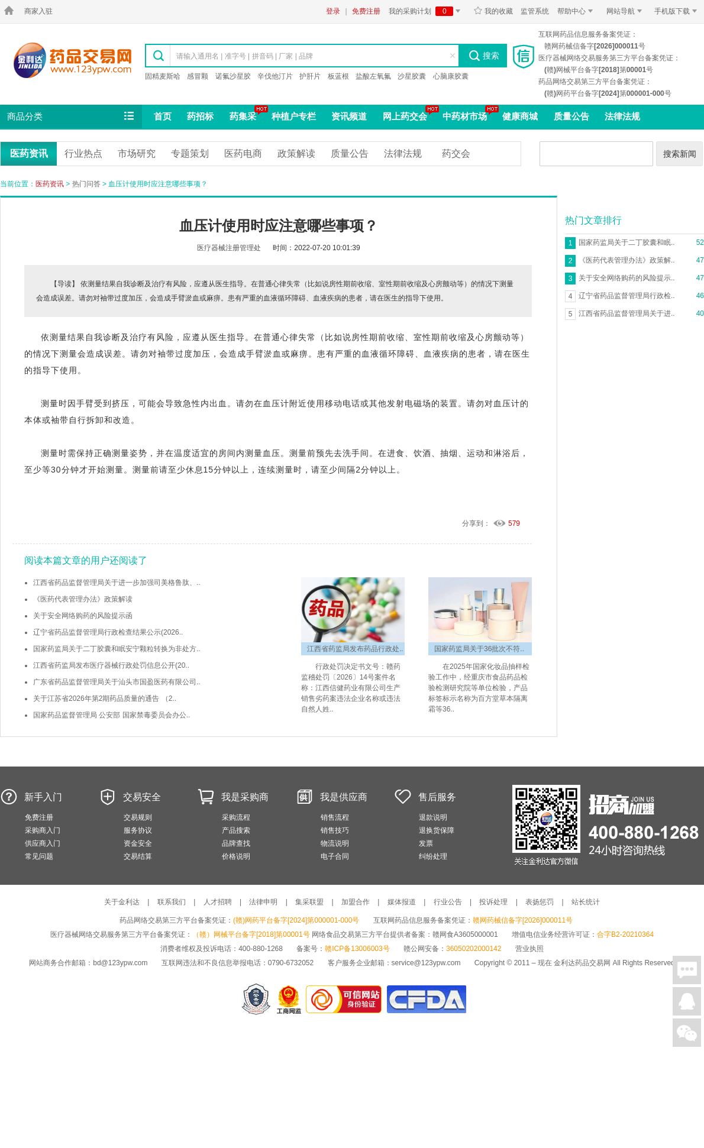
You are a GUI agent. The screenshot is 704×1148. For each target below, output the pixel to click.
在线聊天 (687, 970)
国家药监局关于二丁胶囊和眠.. (627, 242)
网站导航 (626, 11)
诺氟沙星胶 (233, 76)
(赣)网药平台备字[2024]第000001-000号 (296, 920)
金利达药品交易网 (72, 60)
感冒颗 (197, 76)
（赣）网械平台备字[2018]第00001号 (251, 934)
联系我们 (171, 902)
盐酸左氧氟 (373, 76)
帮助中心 (577, 11)
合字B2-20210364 (625, 934)
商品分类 (71, 116)
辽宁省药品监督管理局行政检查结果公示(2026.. (108, 632)
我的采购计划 (426, 11)
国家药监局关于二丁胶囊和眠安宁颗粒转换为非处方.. (117, 649)
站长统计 (585, 902)
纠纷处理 (433, 856)
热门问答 (86, 184)
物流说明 (335, 843)
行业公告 (448, 902)
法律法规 (622, 116)
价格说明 (236, 856)
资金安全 (138, 843)
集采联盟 (309, 902)
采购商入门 (42, 830)
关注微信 (687, 1032)
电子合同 (335, 856)
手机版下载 (677, 11)
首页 (163, 116)
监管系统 (535, 11)
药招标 (200, 116)
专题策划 (190, 153)
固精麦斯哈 (162, 76)
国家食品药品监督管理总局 (426, 999)
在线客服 (687, 1001)
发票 (426, 843)
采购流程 (236, 817)
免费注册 (366, 11)
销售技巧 (335, 830)
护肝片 (310, 76)
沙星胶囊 (412, 76)
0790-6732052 (292, 963)
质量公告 (571, 116)
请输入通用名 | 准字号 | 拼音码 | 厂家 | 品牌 (244, 56)
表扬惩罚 (539, 902)
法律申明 (263, 902)
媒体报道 (401, 902)
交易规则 (138, 817)
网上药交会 (405, 116)
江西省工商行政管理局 (289, 999)
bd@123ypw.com (120, 963)
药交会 (456, 153)
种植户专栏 (294, 116)
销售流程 (335, 817)
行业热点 (83, 153)
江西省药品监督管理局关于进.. (627, 313)
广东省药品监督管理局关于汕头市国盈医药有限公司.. (117, 682)
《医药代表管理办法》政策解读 (83, 599)
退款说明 (433, 817)
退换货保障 (436, 830)
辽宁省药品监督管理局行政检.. (627, 296)
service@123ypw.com (426, 963)
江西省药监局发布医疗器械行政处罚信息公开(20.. (111, 665)
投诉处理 (493, 902)
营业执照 (529, 949)
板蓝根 (338, 76)
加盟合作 (355, 902)
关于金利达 (122, 902)
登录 (333, 11)
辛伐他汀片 (275, 76)
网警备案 (256, 999)
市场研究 (137, 153)
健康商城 (520, 116)
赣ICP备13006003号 (357, 949)
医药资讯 (29, 153)
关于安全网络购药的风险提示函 (83, 616)
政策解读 (296, 153)
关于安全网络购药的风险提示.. (627, 278)
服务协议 (138, 830)
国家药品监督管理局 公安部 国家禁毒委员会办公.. (111, 715)
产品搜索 (236, 830)
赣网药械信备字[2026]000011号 (523, 920)
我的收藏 (493, 11)
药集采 (243, 116)
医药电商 (243, 153)
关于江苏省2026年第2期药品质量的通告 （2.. (104, 698)
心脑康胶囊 (451, 76)
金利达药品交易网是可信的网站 (345, 999)
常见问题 (39, 856)
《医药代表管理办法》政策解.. (627, 260)
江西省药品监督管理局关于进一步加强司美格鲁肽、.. (117, 582)
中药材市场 (465, 116)
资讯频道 (349, 116)
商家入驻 (38, 11)
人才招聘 (218, 902)
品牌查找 (236, 843)
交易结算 (138, 856)
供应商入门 (42, 843)
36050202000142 (473, 949)
